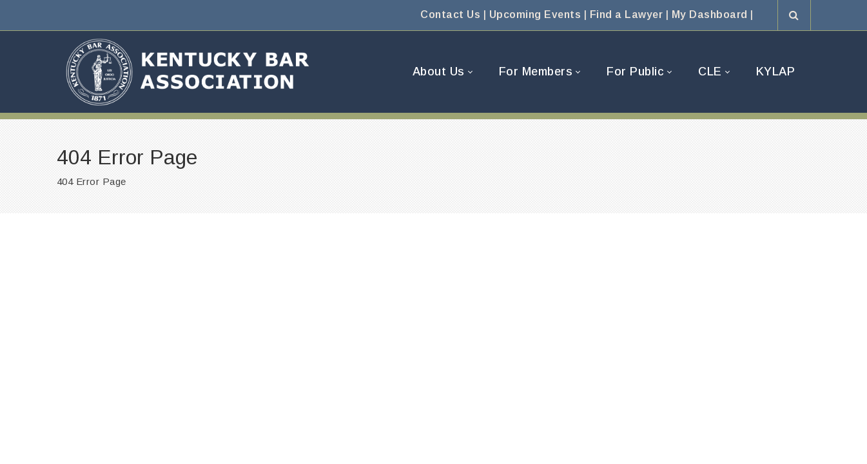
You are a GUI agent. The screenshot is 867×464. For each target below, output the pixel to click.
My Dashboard (710, 14)
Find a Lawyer (626, 14)
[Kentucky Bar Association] (187, 71)
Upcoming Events (535, 14)
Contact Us (450, 14)
